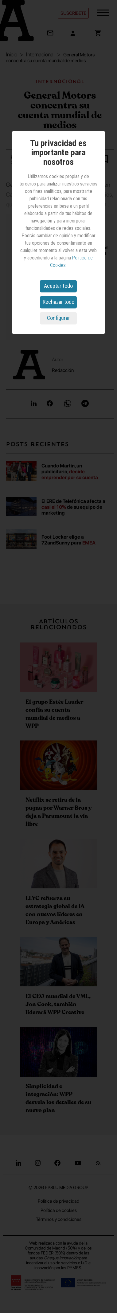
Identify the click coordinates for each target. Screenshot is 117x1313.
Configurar (58, 318)
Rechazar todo (58, 302)
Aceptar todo (58, 286)
